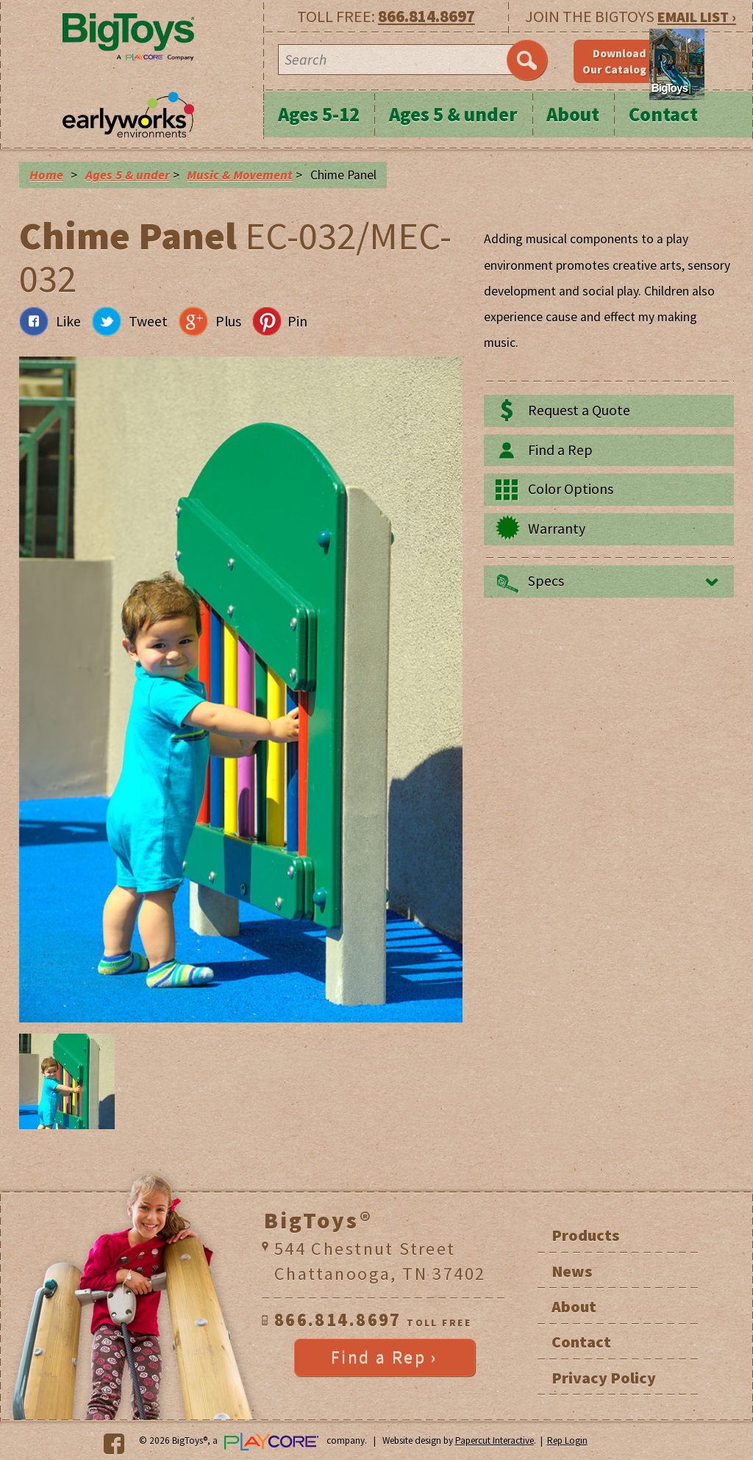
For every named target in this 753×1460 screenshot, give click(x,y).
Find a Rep (560, 450)
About (572, 114)
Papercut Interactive (494, 1440)
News (572, 1271)
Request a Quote (579, 410)
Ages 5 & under (453, 114)
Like (68, 321)
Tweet (148, 321)
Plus (228, 321)
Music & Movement (240, 175)
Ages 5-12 (319, 114)
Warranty (556, 528)
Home (46, 175)
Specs (546, 581)
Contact (663, 114)
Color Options (570, 489)
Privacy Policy (604, 1377)
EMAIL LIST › (696, 16)
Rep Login (567, 1440)
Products (585, 1235)
